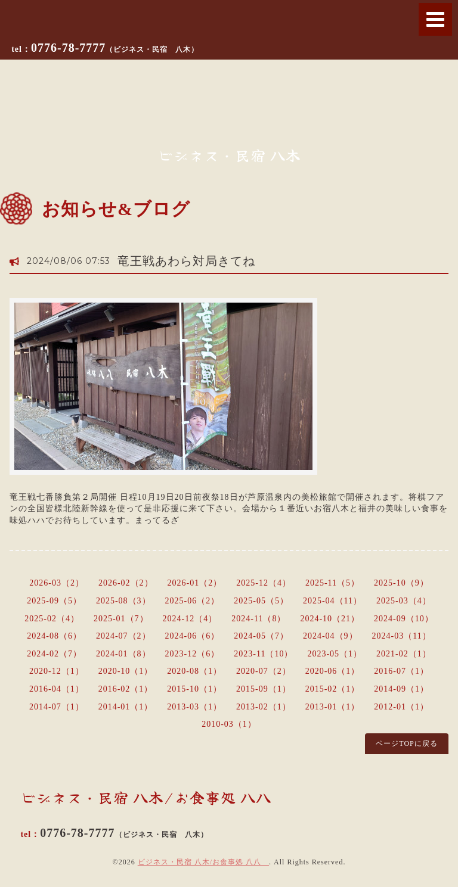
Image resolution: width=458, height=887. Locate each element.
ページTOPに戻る (406, 743)
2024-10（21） (330, 618)
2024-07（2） (123, 635)
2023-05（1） (334, 653)
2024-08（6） (54, 635)
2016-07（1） (401, 671)
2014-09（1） (401, 688)
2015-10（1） (194, 688)
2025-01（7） (121, 618)
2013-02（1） (263, 706)
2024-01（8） (123, 653)
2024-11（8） (258, 618)
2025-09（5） (54, 600)
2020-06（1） (332, 671)
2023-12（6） (192, 653)
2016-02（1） (125, 688)
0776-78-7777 (115, 47)
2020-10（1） (125, 671)
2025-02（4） (51, 618)
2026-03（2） (56, 582)
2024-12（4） (190, 618)
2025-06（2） (192, 600)
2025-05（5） (261, 600)
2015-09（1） (263, 688)
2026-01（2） (195, 582)
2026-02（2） (125, 582)
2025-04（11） (332, 600)
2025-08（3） (123, 600)
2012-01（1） (401, 706)
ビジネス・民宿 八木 (229, 155)
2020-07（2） (263, 671)
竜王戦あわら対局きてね (186, 260)
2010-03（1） (229, 724)
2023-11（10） (263, 653)
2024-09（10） (404, 618)
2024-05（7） (261, 635)
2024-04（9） (330, 635)
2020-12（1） (56, 671)
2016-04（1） (56, 688)
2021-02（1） (403, 653)
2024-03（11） (401, 635)
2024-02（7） (54, 653)
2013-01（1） (332, 706)
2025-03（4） (403, 600)
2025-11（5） (332, 582)
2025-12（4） (263, 582)
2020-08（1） (194, 671)
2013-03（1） (194, 706)
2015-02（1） (332, 688)
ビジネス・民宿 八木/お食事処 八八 (203, 862)
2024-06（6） (192, 635)
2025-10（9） (401, 582)
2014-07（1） (56, 706)
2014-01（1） (125, 706)
